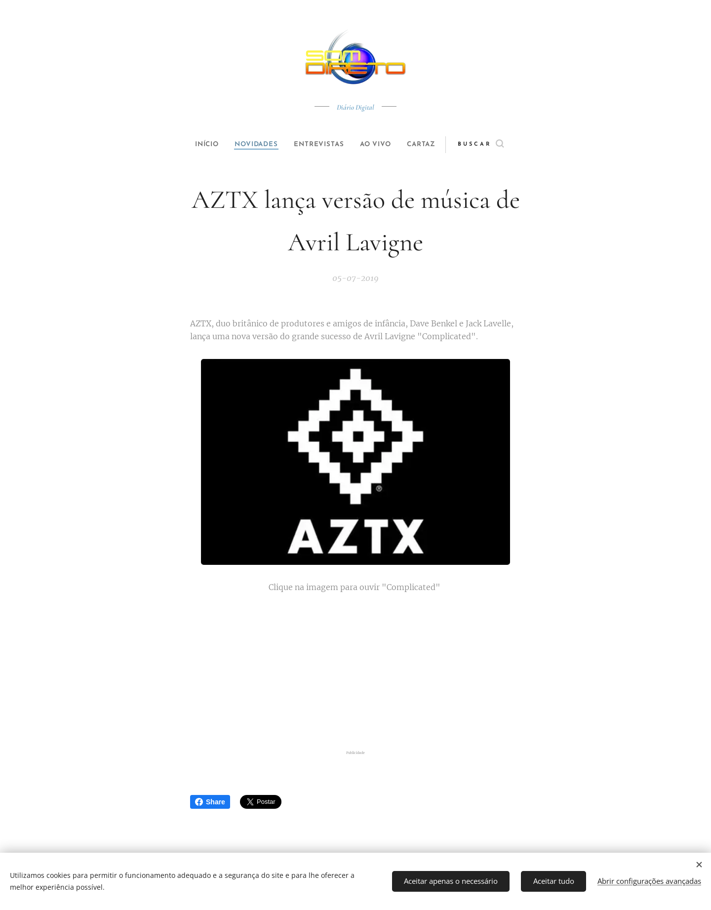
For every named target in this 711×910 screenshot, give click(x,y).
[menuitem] (198, 144)
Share (210, 802)
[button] (497, 144)
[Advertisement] (367, 671)
